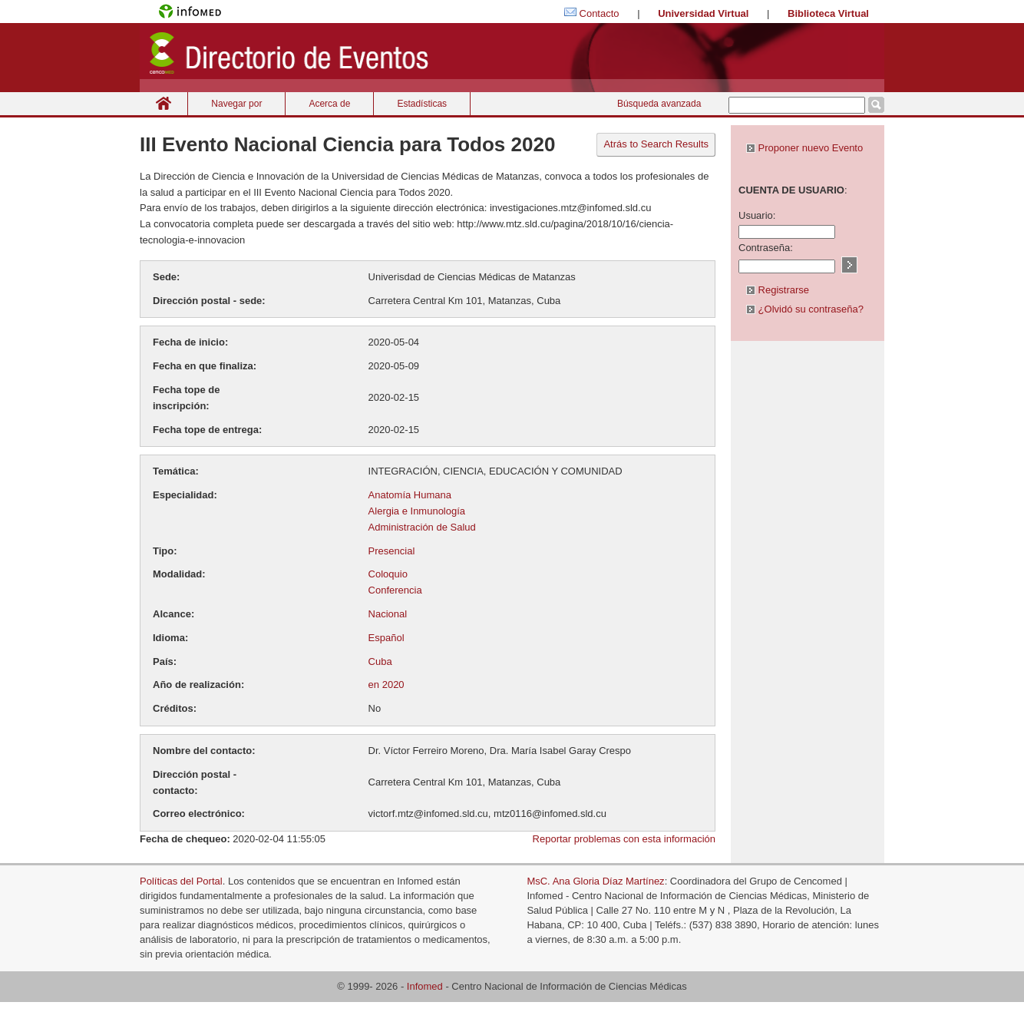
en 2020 (386, 684)
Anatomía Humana (409, 495)
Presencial (391, 551)
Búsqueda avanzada (659, 103)
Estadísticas (422, 103)
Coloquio (388, 574)
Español (386, 637)
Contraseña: (765, 247)
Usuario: (756, 215)
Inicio (163, 103)
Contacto (599, 13)
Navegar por (236, 103)
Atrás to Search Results (656, 144)
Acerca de (329, 103)
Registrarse (777, 290)
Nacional (388, 614)
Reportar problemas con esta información (624, 839)
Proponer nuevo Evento (804, 148)
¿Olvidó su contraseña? (805, 309)
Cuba (380, 661)
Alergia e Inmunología (416, 511)
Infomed (425, 986)
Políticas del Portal (181, 881)
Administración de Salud (422, 527)
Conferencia (395, 590)
